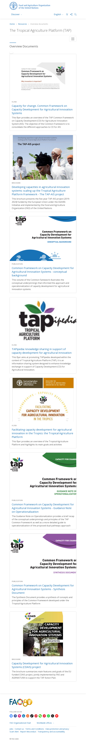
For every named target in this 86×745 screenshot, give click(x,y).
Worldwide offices (44, 723)
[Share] (70, 14)
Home (12, 24)
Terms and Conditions (34, 729)
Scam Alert (14, 731)
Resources (22, 24)
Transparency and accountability (51, 731)
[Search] (74, 14)
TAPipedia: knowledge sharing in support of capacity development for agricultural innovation (42, 350)
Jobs (11, 729)
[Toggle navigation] (72, 39)
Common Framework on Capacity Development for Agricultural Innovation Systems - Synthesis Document (43, 589)
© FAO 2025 (14, 739)
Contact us (19, 729)
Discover (15, 14)
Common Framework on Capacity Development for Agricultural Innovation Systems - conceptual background (43, 271)
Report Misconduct (28, 731)
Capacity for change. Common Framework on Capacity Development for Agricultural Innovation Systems (42, 109)
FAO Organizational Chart (20, 723)
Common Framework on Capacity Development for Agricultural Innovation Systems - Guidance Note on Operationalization (43, 508)
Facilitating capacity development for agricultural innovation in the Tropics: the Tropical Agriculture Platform (42, 433)
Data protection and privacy (57, 729)
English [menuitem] (58, 14)
